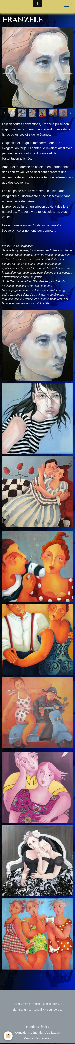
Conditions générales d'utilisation (37, 1032)
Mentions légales (37, 1027)
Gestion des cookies (37, 1039)
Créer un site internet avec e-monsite (37, 1004)
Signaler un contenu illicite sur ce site (37, 1009)
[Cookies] (8, 1035)
